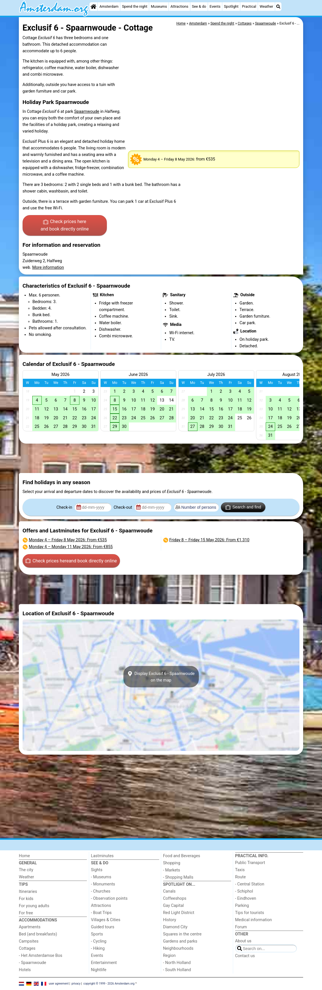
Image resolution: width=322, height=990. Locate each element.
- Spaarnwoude (32, 962)
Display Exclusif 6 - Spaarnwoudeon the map (161, 676)
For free (26, 913)
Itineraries (28, 891)
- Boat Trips (101, 912)
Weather (266, 6)
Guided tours (102, 927)
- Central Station (249, 884)
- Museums (101, 877)
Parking (242, 905)
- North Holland (177, 962)
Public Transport (250, 862)
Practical (249, 6)
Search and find (243, 507)
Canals (169, 891)
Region (169, 955)
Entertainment (104, 962)
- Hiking (98, 948)
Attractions (180, 6)
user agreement (59, 983)
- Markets (171, 870)
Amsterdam (109, 6)
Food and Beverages (181, 855)
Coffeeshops (175, 898)
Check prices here (65, 226)
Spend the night (134, 6)
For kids (26, 898)
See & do (199, 6)
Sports (97, 934)
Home (24, 855)
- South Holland (177, 969)
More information (48, 267)
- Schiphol (244, 891)
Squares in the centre (182, 934)
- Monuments (103, 884)
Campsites (29, 941)
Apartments (30, 927)
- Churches (100, 891)
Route (240, 877)
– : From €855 (71, 546)
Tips (23, 884)
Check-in (65, 507)
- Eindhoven (245, 898)
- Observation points (109, 898)
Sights (96, 869)
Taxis (240, 869)
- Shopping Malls (178, 877)
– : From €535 (68, 540)
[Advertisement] (161, 458)
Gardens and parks (180, 941)
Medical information (253, 919)
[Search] (278, 6)
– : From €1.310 (209, 540)
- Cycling (98, 941)
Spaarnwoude (86, 111)
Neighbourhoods (178, 948)
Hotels (25, 969)
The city (26, 869)
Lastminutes (102, 855)
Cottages (27, 948)
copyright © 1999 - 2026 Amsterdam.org (109, 983)
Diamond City (175, 927)
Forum (241, 927)
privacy (76, 983)
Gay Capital (173, 905)
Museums (159, 6)
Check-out (123, 507)
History (169, 919)
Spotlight (231, 6)
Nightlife (98, 969)
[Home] (93, 6)
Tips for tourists (249, 912)
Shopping (171, 863)
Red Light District (178, 912)
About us (243, 941)
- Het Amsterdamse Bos (40, 955)
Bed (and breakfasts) (38, 934)
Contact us (245, 955)
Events (215, 6)
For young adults (34, 905)
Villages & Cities (105, 919)
